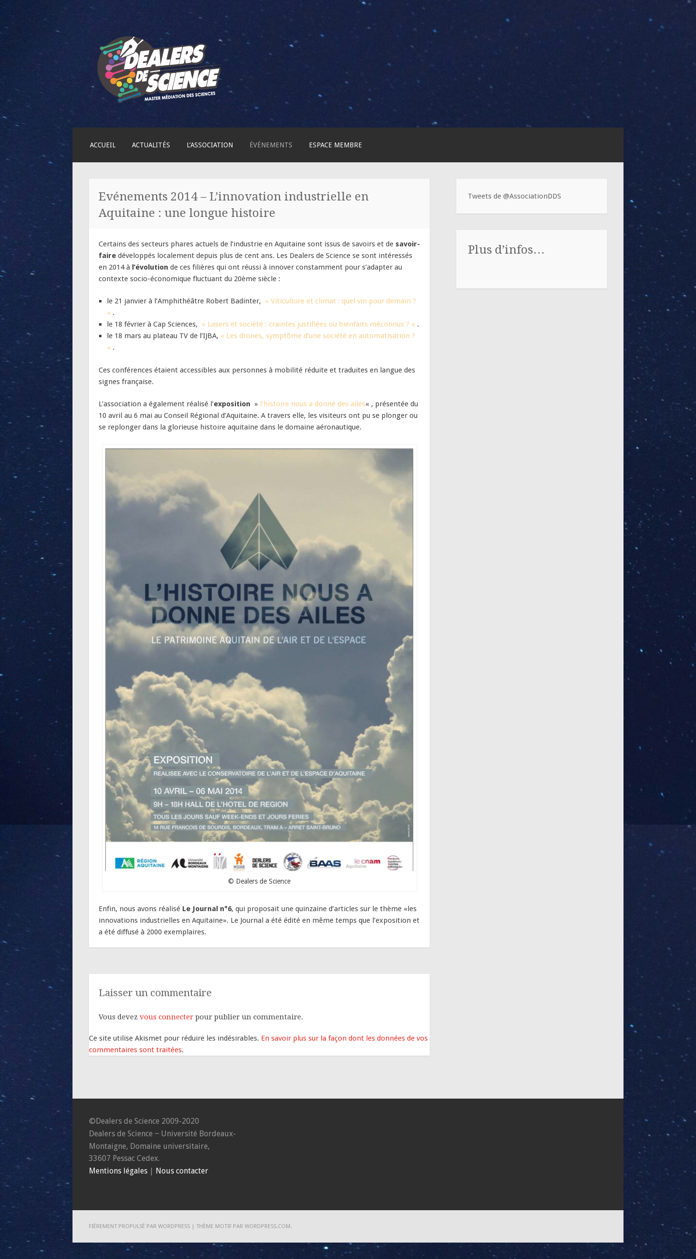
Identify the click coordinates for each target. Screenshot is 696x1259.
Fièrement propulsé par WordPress (139, 1226)
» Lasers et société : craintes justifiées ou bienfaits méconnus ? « (307, 324)
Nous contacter (182, 1170)
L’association (210, 145)
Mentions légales (118, 1170)
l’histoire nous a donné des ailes (312, 404)
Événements (270, 145)
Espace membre (335, 145)
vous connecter (166, 1017)
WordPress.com (267, 1226)
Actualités (151, 145)
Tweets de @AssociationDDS (514, 196)
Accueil (103, 145)
